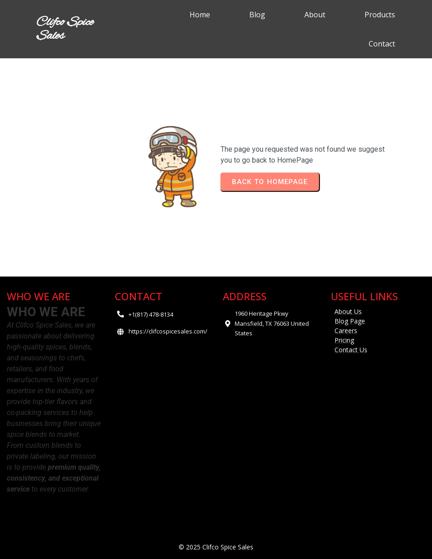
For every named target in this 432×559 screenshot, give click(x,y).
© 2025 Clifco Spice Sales (216, 547)
